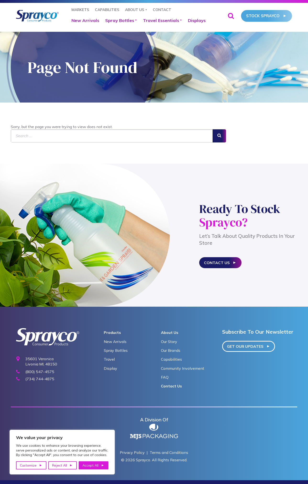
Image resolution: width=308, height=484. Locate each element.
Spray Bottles (119, 20)
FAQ (165, 377)
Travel (109, 359)
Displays (197, 20)
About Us (134, 9)
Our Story (169, 341)
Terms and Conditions (169, 452)
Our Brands (170, 350)
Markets (80, 9)
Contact (162, 9)
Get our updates (245, 346)
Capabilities (107, 9)
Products (112, 332)
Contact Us (217, 262)
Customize (28, 465)
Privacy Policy (132, 452)
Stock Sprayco (263, 15)
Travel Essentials (161, 20)
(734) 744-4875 (39, 379)
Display (110, 368)
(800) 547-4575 (39, 372)
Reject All (59, 465)
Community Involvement (182, 368)
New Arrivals (85, 20)
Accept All (90, 465)
